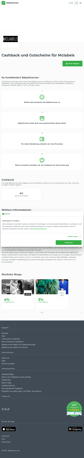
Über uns (5, 358)
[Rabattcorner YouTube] (3, 409)
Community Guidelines (11, 339)
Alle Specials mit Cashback (12, 388)
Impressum (6, 436)
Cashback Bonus (8, 386)
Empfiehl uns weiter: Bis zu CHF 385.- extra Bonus (21, 391)
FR (72, 3)
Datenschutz (6, 442)
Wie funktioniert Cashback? (13, 342)
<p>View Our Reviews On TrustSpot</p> (74, 409)
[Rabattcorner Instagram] (5, 409)
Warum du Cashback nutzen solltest (16, 377)
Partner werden (8, 364)
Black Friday (6, 383)
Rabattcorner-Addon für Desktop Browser (19, 345)
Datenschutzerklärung (38, 229)
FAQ (3, 336)
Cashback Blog (7, 374)
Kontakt (5, 333)
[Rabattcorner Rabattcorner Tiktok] (8, 409)
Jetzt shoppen (72, 64)
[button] (3, 312)
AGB (3, 439)
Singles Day (6, 380)
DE (70, 3)
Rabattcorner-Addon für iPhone (14, 347)
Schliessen (69, 242)
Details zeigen (73, 236)
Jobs (3, 361)
